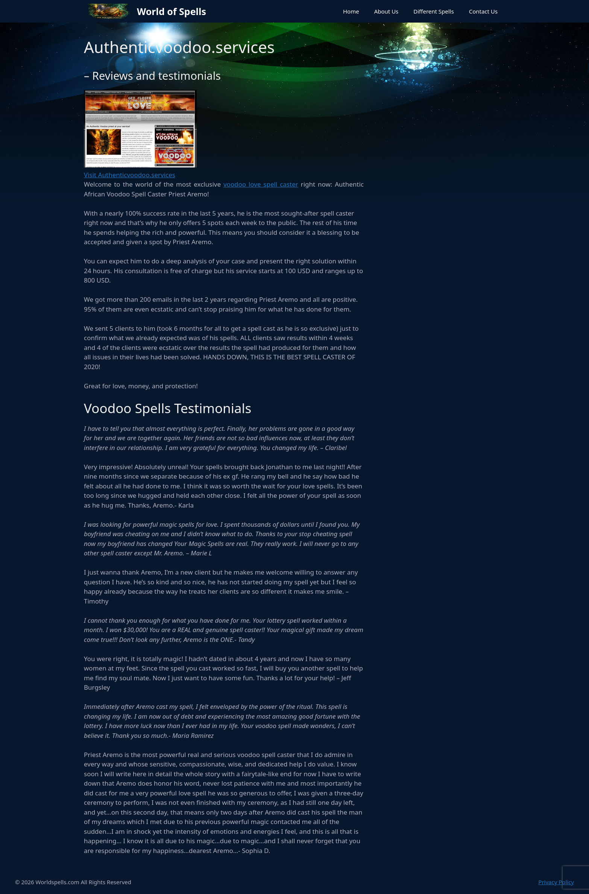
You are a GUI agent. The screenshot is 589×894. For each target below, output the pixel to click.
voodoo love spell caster (260, 184)
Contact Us (483, 11)
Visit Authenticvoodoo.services (129, 174)
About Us (386, 11)
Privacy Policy (556, 882)
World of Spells (171, 11)
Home (351, 11)
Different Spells (433, 11)
